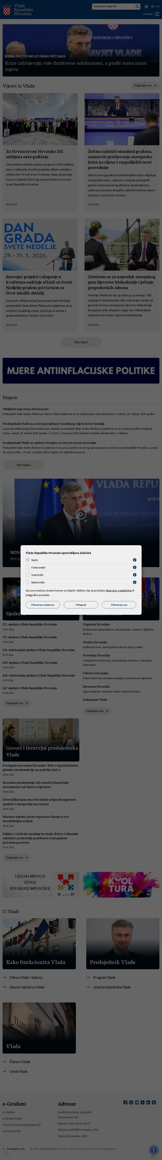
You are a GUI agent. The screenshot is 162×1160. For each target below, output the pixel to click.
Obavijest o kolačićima (119, 590)
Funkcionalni (38, 567)
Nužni (34, 560)
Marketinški (38, 582)
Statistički (37, 574)
